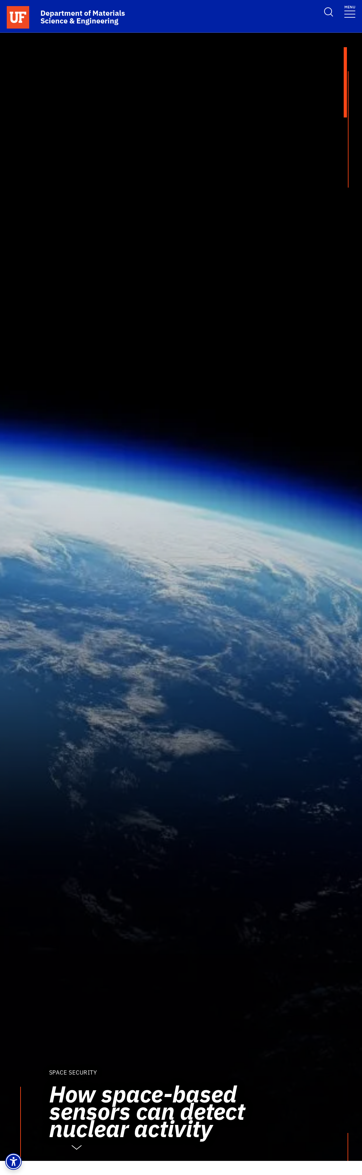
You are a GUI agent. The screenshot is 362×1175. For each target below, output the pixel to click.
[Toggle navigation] (349, 11)
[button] (13, 1161)
